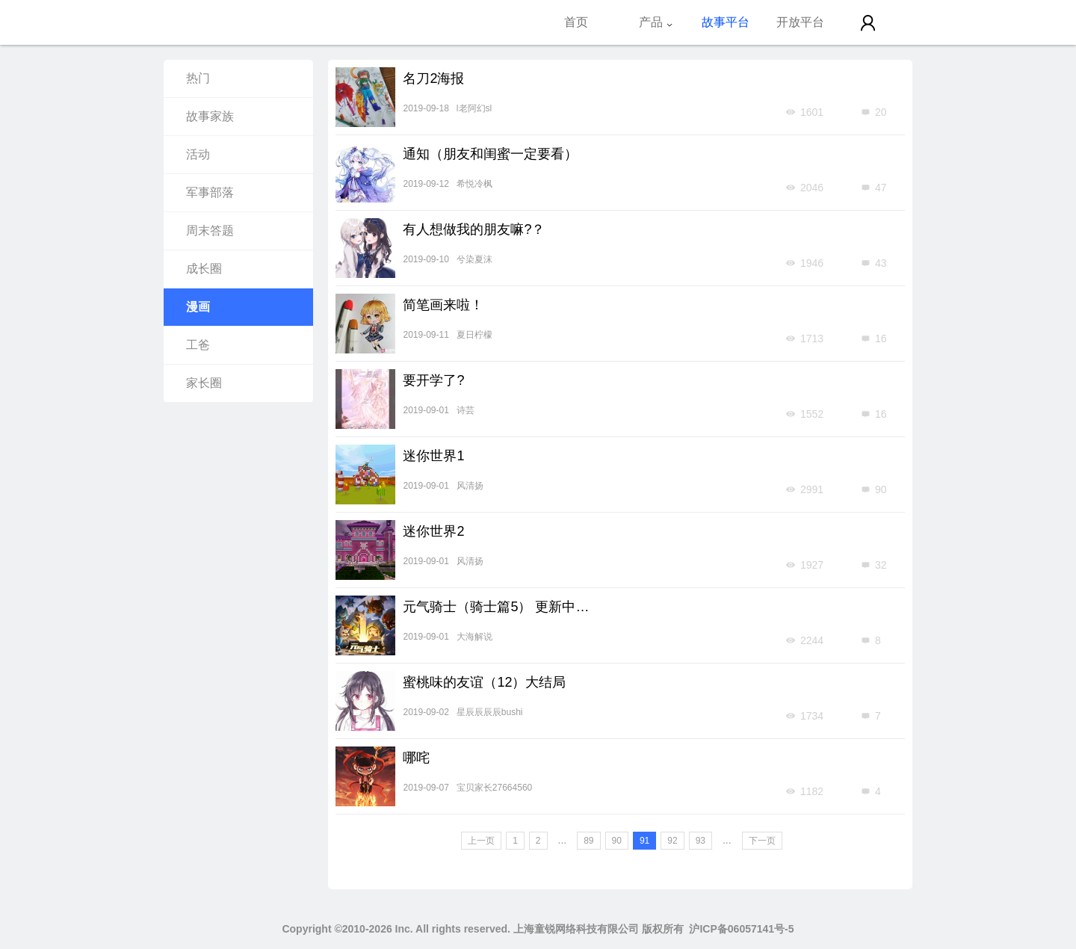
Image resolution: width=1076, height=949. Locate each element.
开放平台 (800, 22)
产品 (656, 22)
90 (617, 840)
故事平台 (725, 22)
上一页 (481, 840)
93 (700, 840)
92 (672, 840)
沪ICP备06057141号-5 (741, 929)
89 (588, 840)
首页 (576, 22)
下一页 (762, 840)
